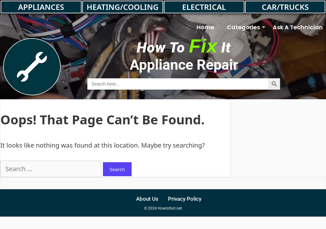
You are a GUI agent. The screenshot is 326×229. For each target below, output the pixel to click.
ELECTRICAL (204, 7)
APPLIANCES (41, 7)
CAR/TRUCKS (285, 7)
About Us (147, 199)
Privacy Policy (184, 199)
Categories (245, 27)
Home (205, 27)
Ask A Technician (298, 27)
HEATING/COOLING (123, 7)
